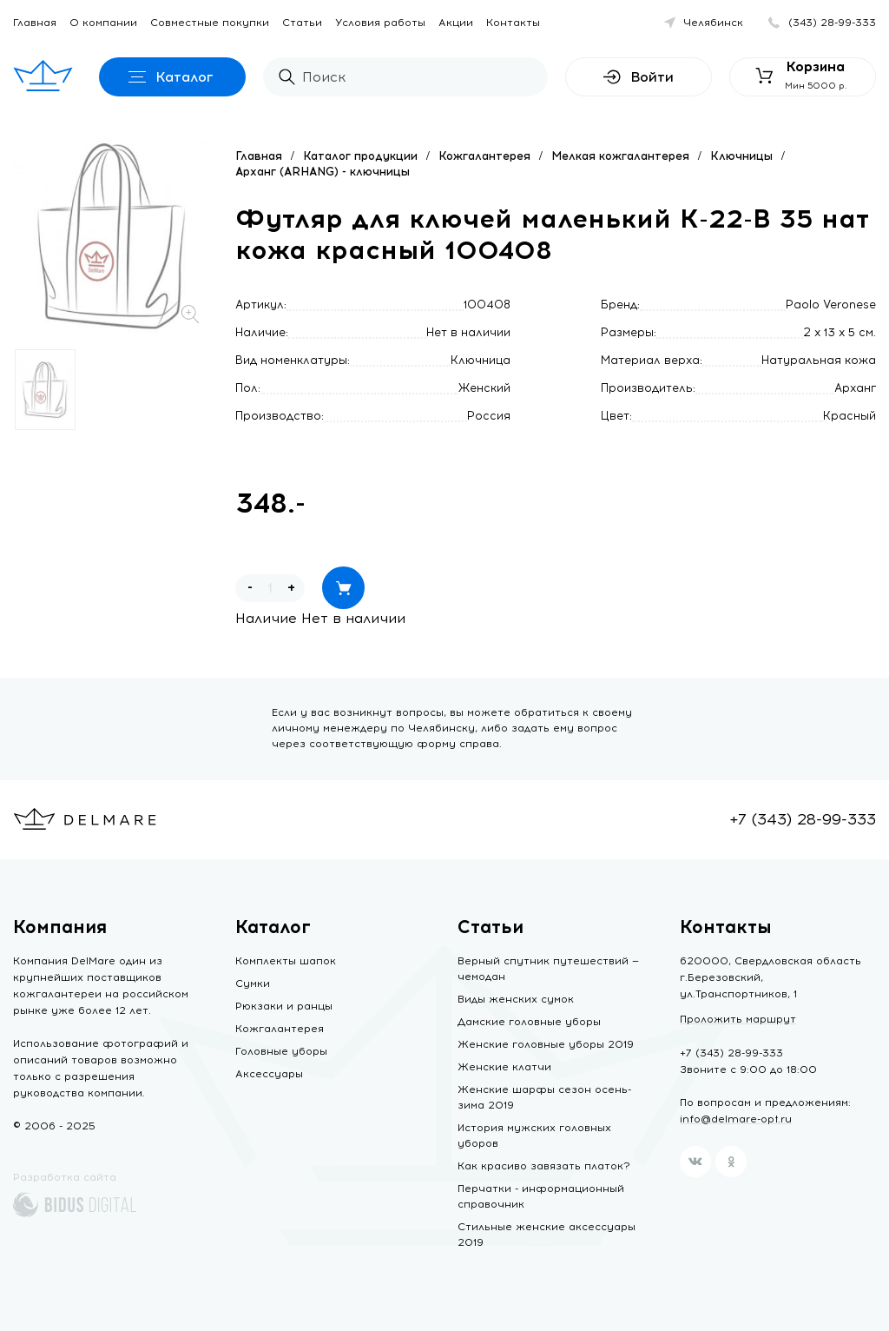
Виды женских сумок (516, 999)
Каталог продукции (360, 155)
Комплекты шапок (285, 961)
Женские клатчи (504, 1067)
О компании (103, 23)
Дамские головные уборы (529, 1022)
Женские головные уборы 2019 (546, 1044)
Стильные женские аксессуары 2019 (546, 1234)
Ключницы (741, 155)
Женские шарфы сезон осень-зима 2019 (544, 1097)
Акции (455, 23)
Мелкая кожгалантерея (620, 155)
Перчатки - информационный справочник (541, 1196)
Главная (34, 23)
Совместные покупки (209, 23)
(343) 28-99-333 (832, 23)
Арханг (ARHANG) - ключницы (322, 171)
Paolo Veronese (831, 304)
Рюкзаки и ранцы (284, 1006)
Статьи (302, 23)
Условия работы (380, 23)
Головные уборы (281, 1051)
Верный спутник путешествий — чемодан (548, 969)
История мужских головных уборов (534, 1135)
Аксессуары (269, 1074)
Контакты (513, 23)
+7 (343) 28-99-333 (802, 819)
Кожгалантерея (484, 155)
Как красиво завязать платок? (544, 1166)
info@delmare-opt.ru (736, 1119)
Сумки (252, 983)
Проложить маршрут (738, 1019)
